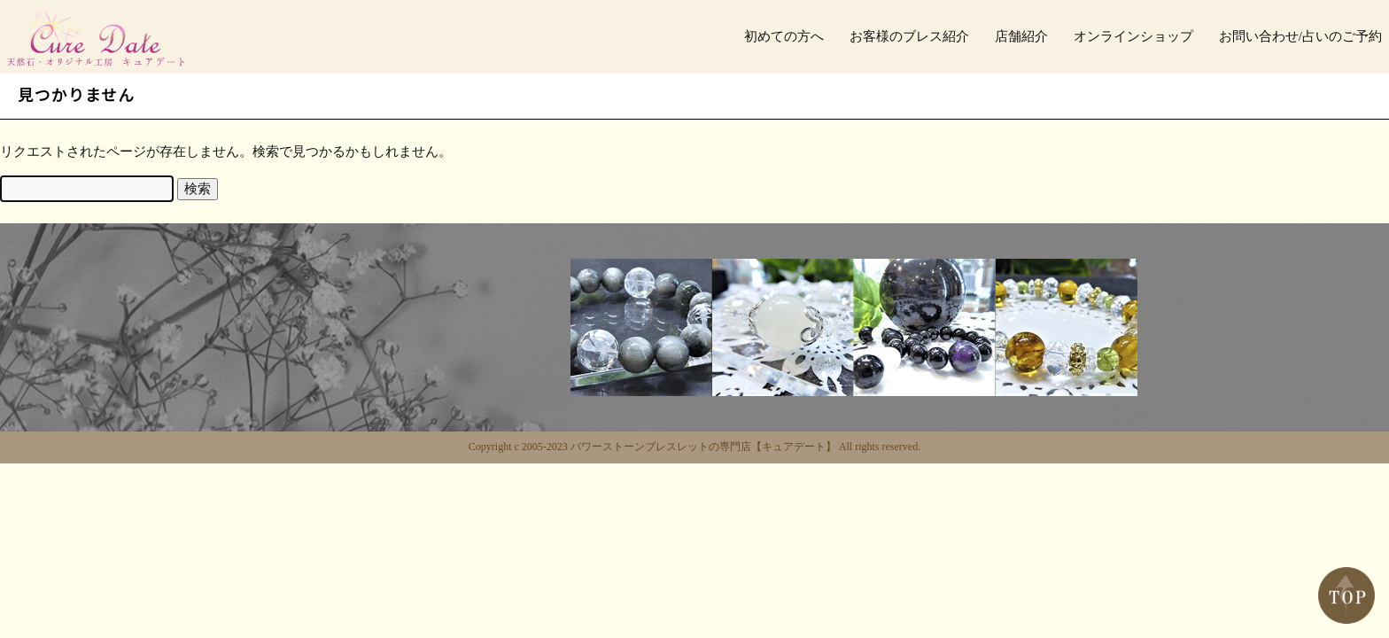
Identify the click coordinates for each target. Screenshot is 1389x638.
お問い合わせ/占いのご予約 (1300, 36)
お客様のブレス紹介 (909, 36)
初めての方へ (784, 36)
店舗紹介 (1021, 36)
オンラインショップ (1133, 36)
